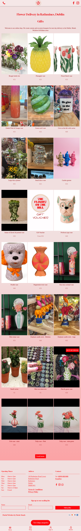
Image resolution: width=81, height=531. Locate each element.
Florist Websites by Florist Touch (14, 515)
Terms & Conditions (35, 489)
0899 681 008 (63, 476)
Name (3, 505)
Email (30, 505)
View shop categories (40, 523)
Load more (41, 456)
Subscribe (67, 508)
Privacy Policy (33, 492)
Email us (58, 479)
